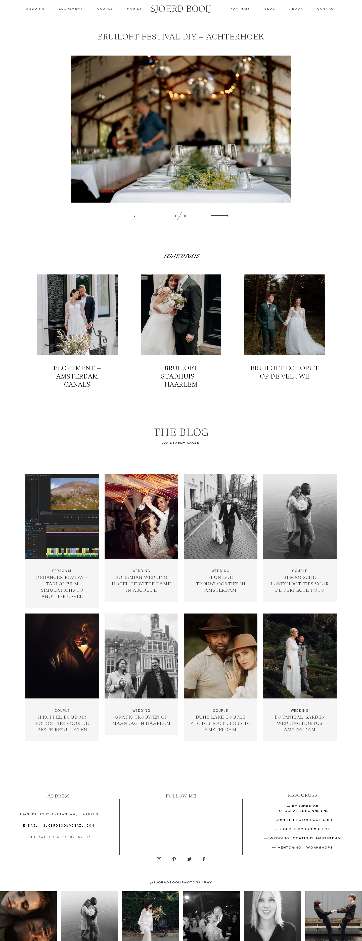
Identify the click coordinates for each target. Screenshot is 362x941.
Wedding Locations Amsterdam (305, 838)
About (296, 9)
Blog (269, 9)
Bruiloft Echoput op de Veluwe (284, 331)
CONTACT (327, 9)
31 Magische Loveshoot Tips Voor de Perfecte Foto (299, 541)
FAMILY (134, 9)
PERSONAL (62, 571)
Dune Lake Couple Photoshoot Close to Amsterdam (220, 677)
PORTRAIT (240, 9)
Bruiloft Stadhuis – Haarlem (181, 331)
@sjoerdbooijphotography (181, 882)
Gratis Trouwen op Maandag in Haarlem (141, 677)
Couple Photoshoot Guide (305, 820)
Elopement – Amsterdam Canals (77, 331)
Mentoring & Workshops (305, 847)
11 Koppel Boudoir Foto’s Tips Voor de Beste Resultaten (62, 677)
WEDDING (35, 9)
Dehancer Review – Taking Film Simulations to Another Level (62, 541)
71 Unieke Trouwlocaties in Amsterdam (220, 541)
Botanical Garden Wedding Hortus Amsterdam (299, 677)
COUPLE (105, 9)
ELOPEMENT (71, 9)
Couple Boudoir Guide (305, 829)
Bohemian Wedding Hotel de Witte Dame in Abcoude (141, 541)
